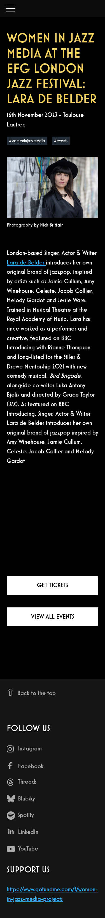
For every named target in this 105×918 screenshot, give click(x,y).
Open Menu (10, 9)
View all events (52, 616)
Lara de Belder (26, 262)
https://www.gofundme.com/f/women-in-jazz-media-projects (52, 894)
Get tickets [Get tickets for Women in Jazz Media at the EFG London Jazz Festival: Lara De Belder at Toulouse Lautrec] (52, 585)
